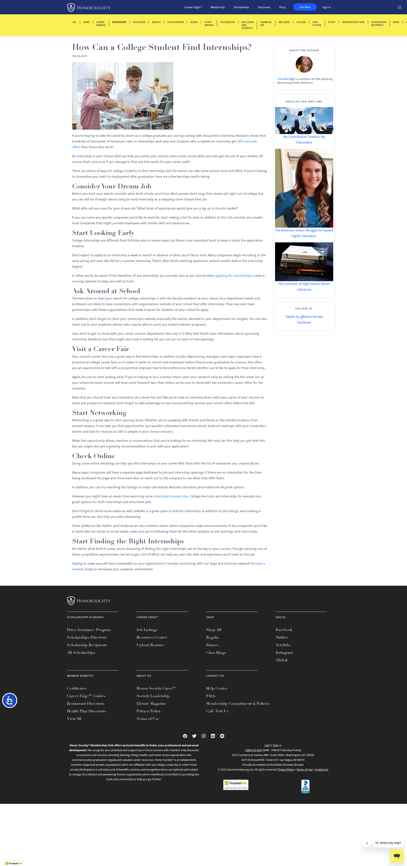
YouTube (283, 645)
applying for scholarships (233, 276)
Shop (282, 7)
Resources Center (152, 637)
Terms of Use (148, 718)
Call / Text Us (217, 711)
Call (267, 745)
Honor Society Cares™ (156, 688)
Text (275, 745)
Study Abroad (209, 24)
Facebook (304, 322)
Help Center (216, 688)
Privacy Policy (149, 711)
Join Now (305, 7)
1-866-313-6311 (253, 750)
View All (74, 718)
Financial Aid (266, 24)
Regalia (212, 637)
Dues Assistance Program (89, 629)
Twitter (281, 637)
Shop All (213, 629)
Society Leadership (153, 696)
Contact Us (321, 769)
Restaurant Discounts (85, 703)
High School (317, 24)
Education (139, 22)
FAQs (211, 696)
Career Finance (101, 24)
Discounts (264, 7)
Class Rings (216, 652)
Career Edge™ (193, 7)
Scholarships (241, 7)
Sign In (326, 7)
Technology (227, 22)
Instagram (284, 652)
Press (396, 22)
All (75, 22)
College (301, 22)
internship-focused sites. (171, 496)
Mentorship (218, 7)
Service (156, 22)
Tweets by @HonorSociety (304, 317)
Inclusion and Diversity (248, 25)
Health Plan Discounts (86, 711)
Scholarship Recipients (378, 24)
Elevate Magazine (151, 703)
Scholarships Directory (87, 637)
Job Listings (147, 629)
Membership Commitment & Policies (238, 703)
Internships (119, 22)
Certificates (76, 688)
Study (332, 22)
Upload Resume (150, 645)
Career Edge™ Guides (86, 696)
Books (194, 22)
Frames (212, 645)
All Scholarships (81, 652)
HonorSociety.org (353, 22)
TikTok (282, 660)
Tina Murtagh (286, 79)
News (86, 22)
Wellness (284, 22)
